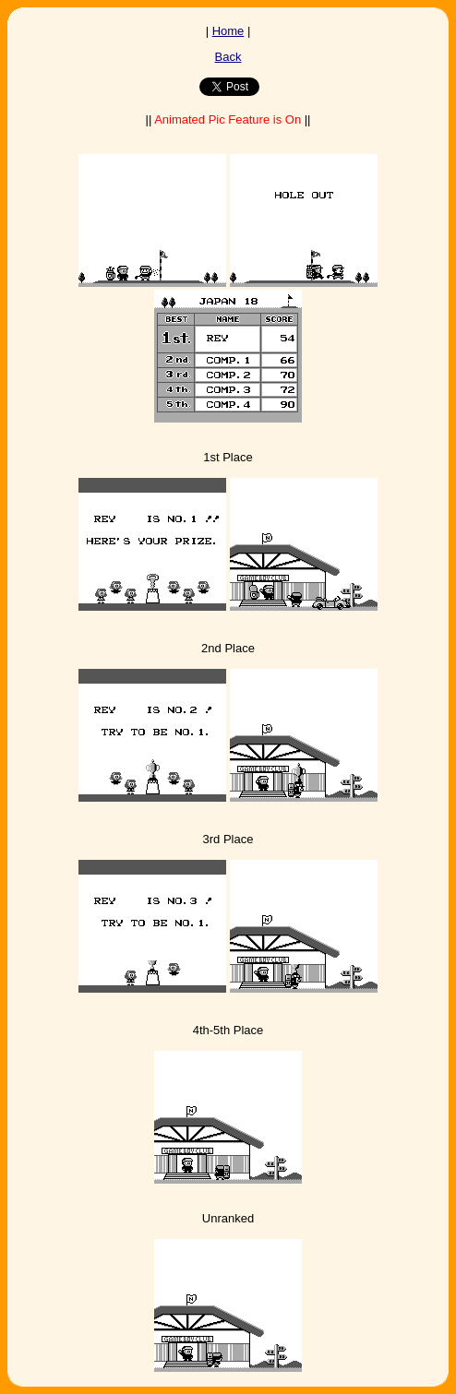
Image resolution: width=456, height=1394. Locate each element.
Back (228, 57)
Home (228, 31)
